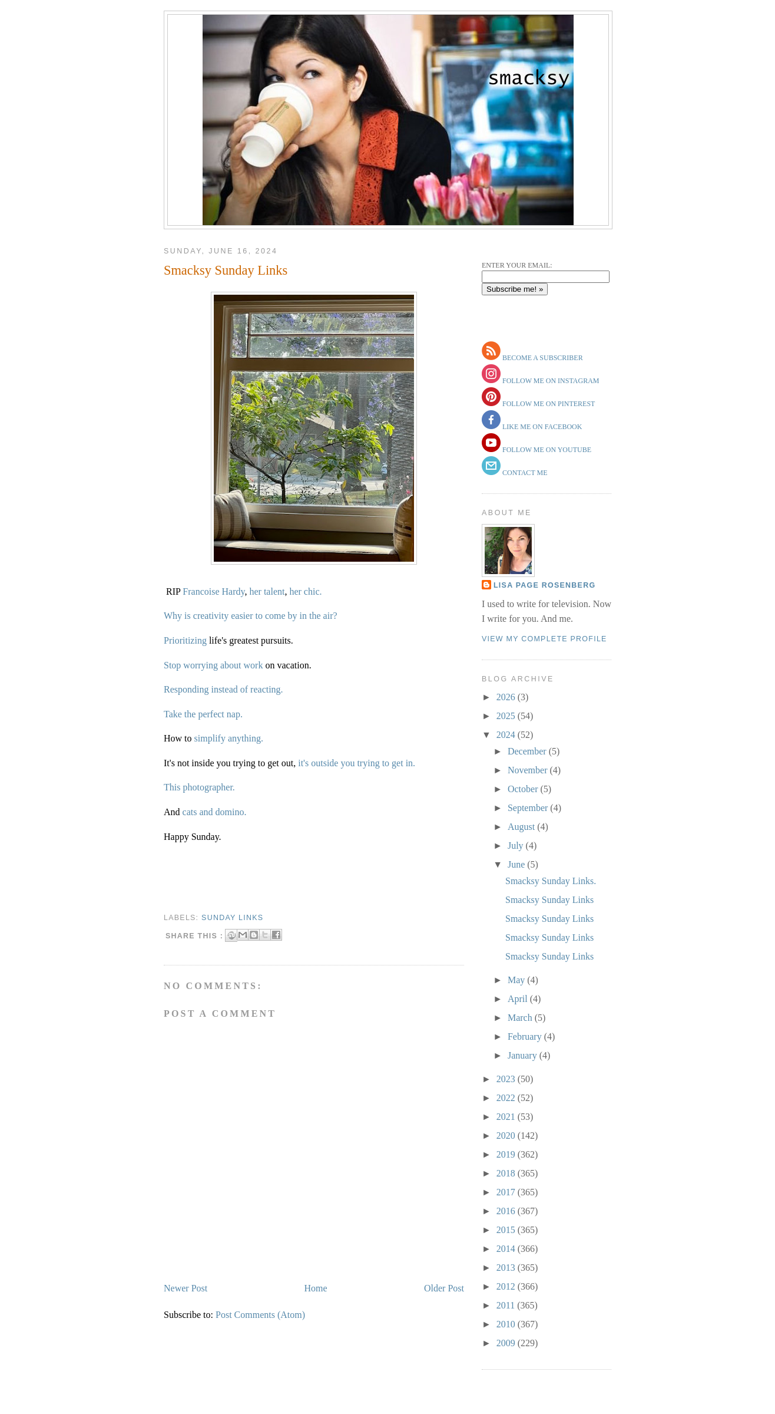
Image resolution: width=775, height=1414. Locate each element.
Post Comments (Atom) (260, 1315)
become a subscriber (542, 358)
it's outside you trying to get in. (356, 763)
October (524, 789)
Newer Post (185, 1288)
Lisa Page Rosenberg (544, 585)
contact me (524, 473)
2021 (507, 1117)
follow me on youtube (546, 450)
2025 (507, 716)
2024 (507, 735)
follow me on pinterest (548, 404)
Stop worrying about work (214, 665)
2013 (507, 1268)
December (528, 751)
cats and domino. (215, 812)
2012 (507, 1286)
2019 (507, 1154)
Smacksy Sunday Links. (550, 881)
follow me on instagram (550, 381)
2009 (507, 1343)
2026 (507, 697)
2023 (507, 1079)
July (517, 846)
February (526, 1036)
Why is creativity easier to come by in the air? (250, 616)
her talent (266, 591)
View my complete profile (544, 639)
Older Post (444, 1288)
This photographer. (199, 787)
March (521, 1018)
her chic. (305, 591)
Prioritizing (186, 640)
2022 (507, 1098)
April (519, 999)
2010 (507, 1324)
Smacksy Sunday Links (225, 270)
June (517, 864)
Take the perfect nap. (203, 714)
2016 (507, 1211)
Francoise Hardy (213, 591)
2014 (507, 1249)
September (529, 808)
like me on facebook (541, 427)
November (529, 770)
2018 (507, 1173)
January (523, 1055)
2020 (507, 1135)
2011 (506, 1305)
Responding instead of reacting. (223, 689)
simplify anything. (228, 738)
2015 (507, 1230)
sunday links (232, 918)
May (517, 980)
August (522, 827)
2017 (507, 1192)
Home (315, 1288)
